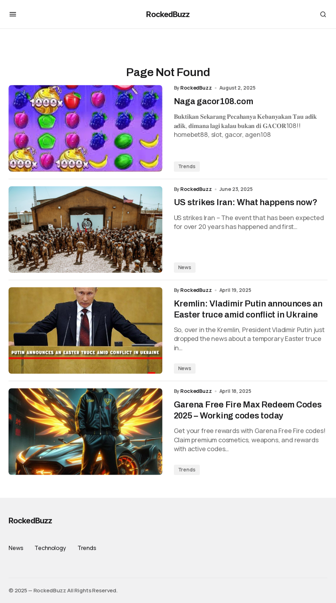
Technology (50, 548)
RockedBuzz (168, 14)
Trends (187, 166)
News (184, 267)
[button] (13, 14)
